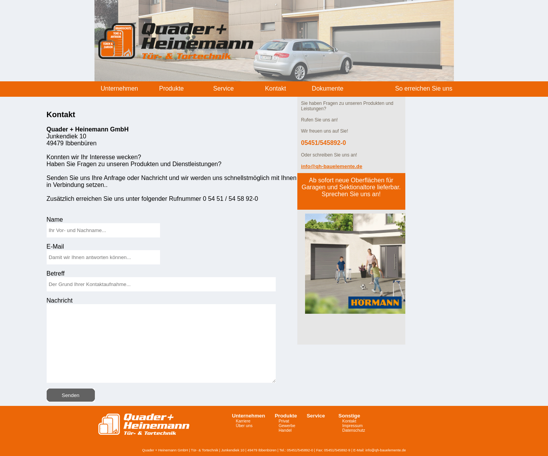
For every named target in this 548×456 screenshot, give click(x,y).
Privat (283, 421)
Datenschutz (353, 430)
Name (55, 219)
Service (316, 416)
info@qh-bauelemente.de (386, 450)
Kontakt (349, 421)
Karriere (243, 421)
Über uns (244, 425)
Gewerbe (286, 425)
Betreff (56, 273)
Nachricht (60, 300)
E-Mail (55, 246)
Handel (285, 430)
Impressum (352, 425)
